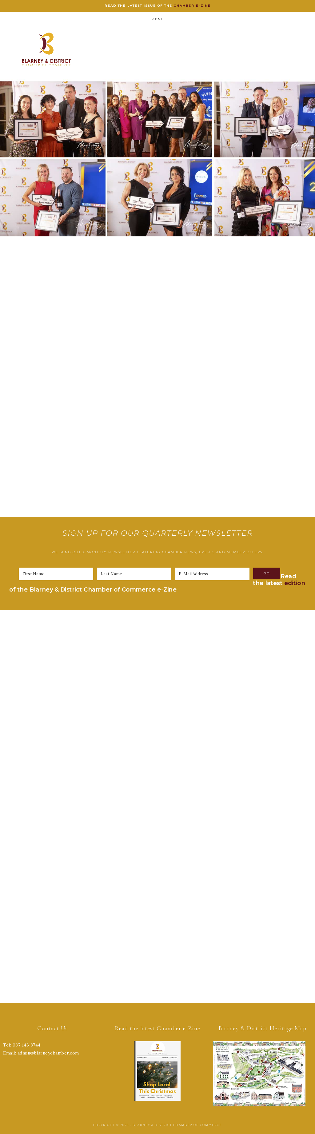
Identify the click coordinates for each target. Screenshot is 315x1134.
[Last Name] (134, 574)
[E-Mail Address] (212, 574)
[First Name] (56, 574)
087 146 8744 (27, 1045)
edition (294, 583)
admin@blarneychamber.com (48, 1053)
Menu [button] (157, 19)
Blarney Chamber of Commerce (46, 49)
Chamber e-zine (192, 6)
